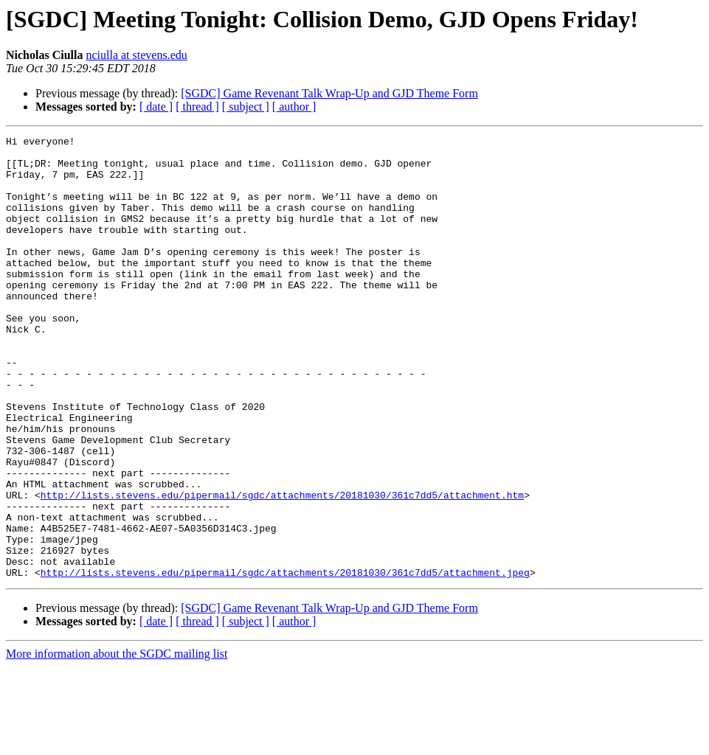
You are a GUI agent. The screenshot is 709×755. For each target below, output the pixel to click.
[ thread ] (197, 106)
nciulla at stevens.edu (136, 55)
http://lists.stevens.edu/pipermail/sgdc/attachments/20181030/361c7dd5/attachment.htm (282, 567)
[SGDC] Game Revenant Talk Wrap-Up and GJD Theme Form (329, 93)
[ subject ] (245, 106)
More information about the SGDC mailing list (116, 742)
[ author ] (294, 106)
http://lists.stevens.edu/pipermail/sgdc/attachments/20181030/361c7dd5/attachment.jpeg (285, 660)
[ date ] (156, 106)
